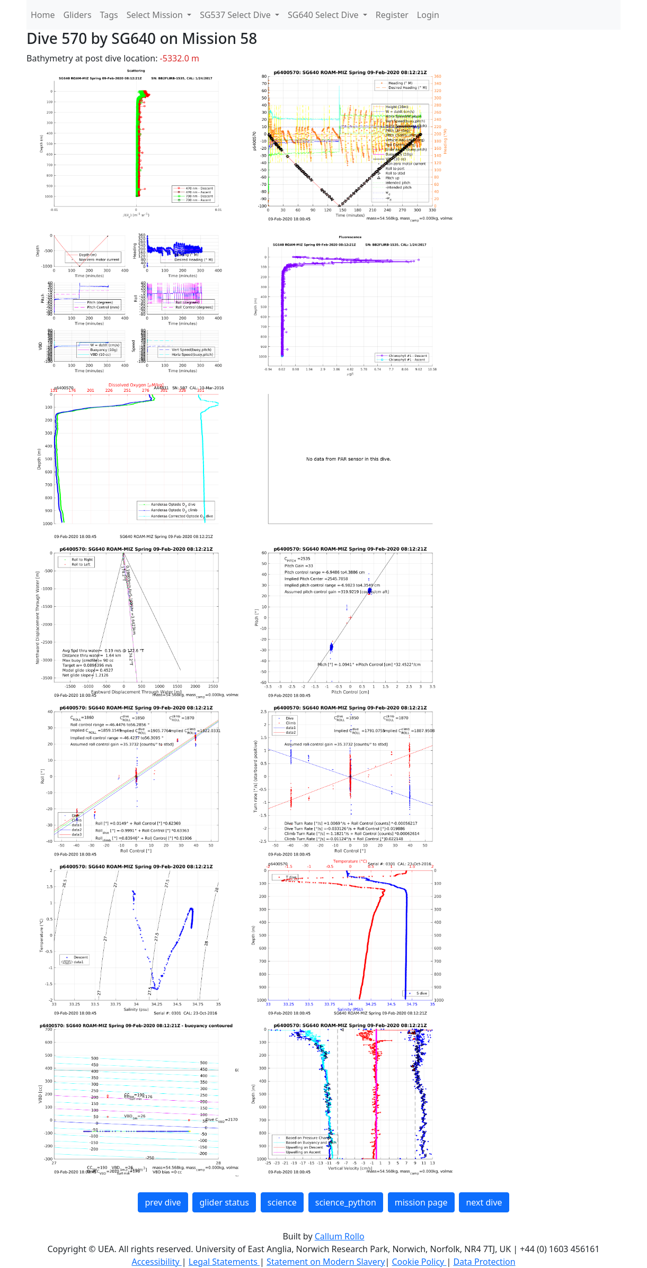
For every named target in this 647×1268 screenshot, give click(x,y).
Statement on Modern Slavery (326, 1261)
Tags (109, 15)
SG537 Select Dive (236, 15)
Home (43, 15)
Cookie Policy (419, 1261)
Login (428, 15)
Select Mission (156, 15)
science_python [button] (345, 1202)
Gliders (78, 15)
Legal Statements (224, 1261)
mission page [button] (421, 1202)
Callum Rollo (340, 1236)
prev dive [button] (163, 1202)
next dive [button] (484, 1202)
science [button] (282, 1202)
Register (392, 15)
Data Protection (484, 1261)
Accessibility (156, 1261)
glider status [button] (224, 1202)
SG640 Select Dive (324, 15)
